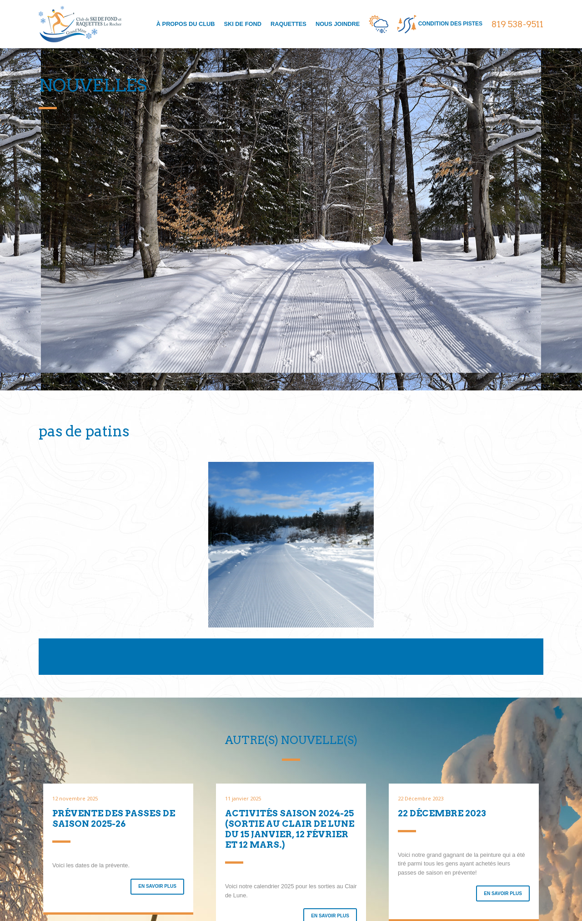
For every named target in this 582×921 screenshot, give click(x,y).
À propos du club (185, 23)
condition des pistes (439, 24)
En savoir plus (157, 886)
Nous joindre (338, 23)
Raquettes (288, 23)
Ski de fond (242, 23)
